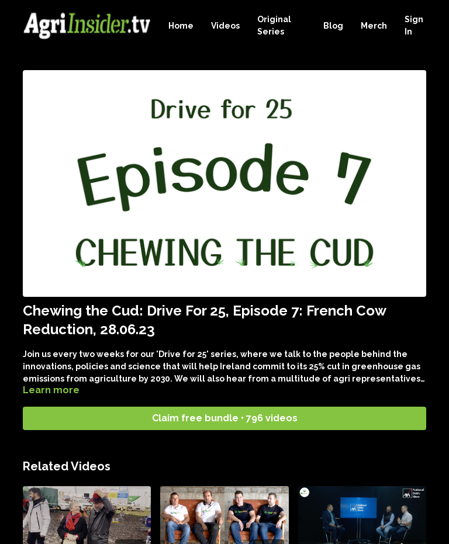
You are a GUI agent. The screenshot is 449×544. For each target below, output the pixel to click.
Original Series (274, 25)
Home (181, 25)
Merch (374, 25)
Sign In (414, 25)
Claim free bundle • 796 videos (225, 418)
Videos (225, 25)
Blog (333, 25)
